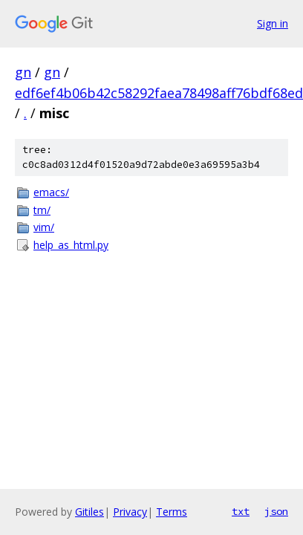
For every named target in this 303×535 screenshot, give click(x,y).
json (276, 511)
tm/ (41, 210)
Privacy (130, 512)
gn (23, 72)
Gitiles (89, 512)
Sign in (272, 23)
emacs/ (51, 192)
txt (241, 511)
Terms (171, 512)
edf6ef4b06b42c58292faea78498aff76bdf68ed (159, 93)
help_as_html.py (70, 245)
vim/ (43, 227)
